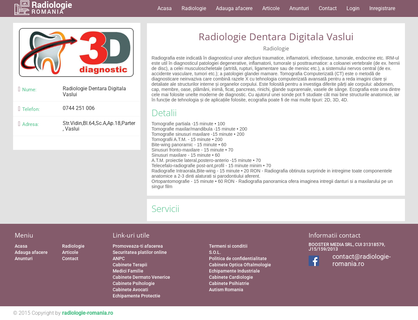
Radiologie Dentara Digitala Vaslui (276, 36)
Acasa (164, 8)
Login (353, 8)
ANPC (119, 258)
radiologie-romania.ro (87, 313)
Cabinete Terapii (130, 264)
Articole (271, 8)
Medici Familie (128, 271)
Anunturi (299, 8)
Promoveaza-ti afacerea (138, 246)
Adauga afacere (234, 8)
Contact (328, 8)
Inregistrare (382, 8)
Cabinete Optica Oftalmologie (240, 264)
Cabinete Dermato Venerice (141, 277)
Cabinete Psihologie (134, 283)
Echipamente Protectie (136, 295)
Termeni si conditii (228, 246)
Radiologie (194, 8)
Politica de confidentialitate (238, 258)
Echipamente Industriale (234, 271)
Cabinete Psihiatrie (229, 283)
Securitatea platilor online (140, 252)
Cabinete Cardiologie (231, 277)
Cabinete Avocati (130, 289)
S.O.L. (215, 252)
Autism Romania (226, 289)
